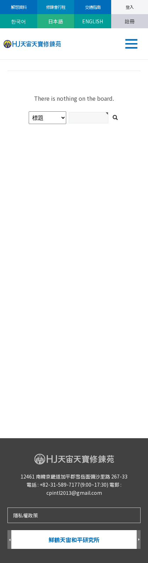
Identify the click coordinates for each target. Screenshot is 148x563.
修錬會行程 (55, 7)
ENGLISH (92, 21)
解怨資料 (18, 7)
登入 (129, 7)
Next (139, 540)
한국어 (18, 21)
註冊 (130, 21)
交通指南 (92, 7)
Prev (9, 540)
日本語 (55, 21)
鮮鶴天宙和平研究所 (74, 539)
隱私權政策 (25, 515)
